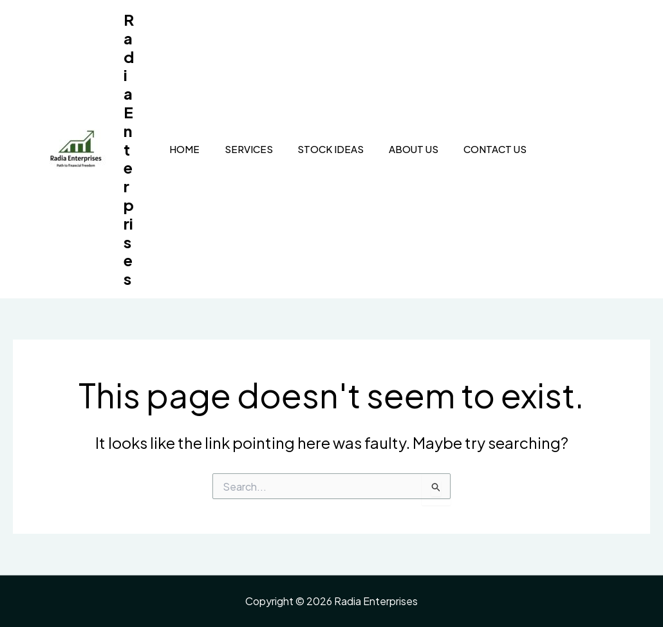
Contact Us (475, 149)
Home (175, 149)
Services (236, 149)
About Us (397, 149)
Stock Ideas (316, 149)
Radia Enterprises (129, 149)
